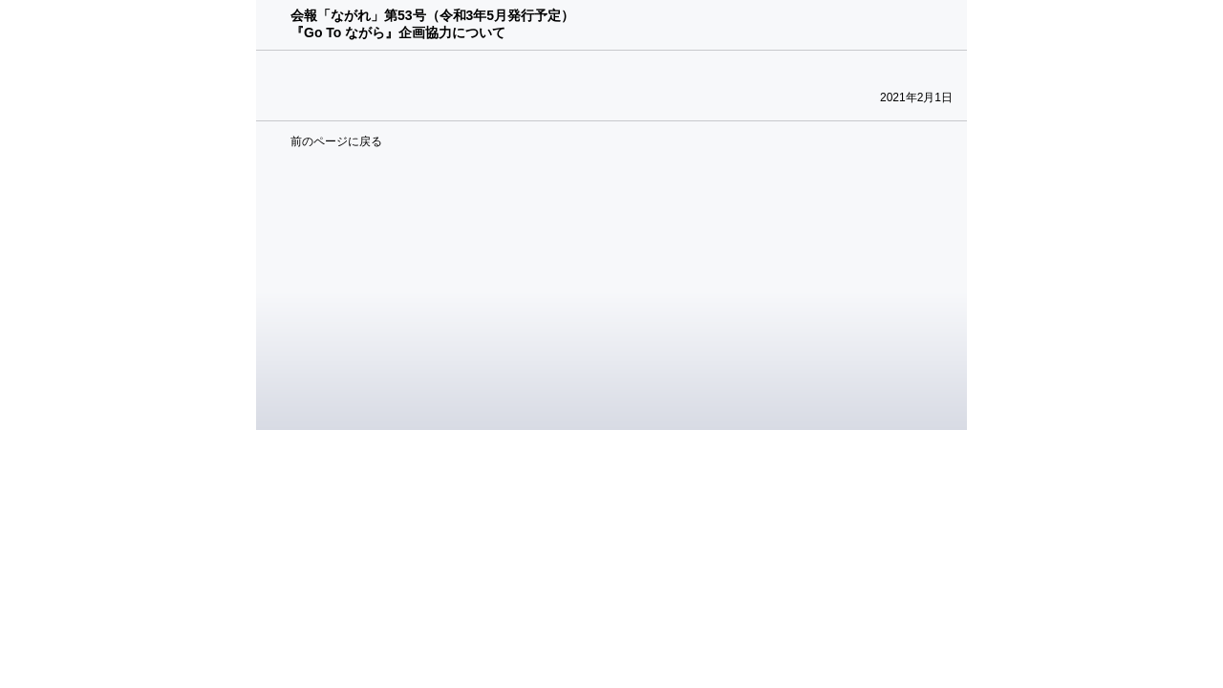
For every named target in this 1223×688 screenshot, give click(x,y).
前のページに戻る (336, 141)
